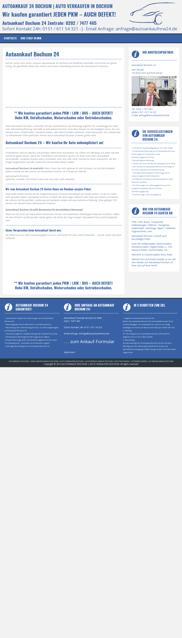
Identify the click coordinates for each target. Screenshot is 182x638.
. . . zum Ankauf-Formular (89, 341)
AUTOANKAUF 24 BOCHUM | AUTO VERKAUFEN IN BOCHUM (57, 5)
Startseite (10, 38)
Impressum (69, 352)
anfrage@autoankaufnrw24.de (146, 29)
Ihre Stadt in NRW (31, 38)
